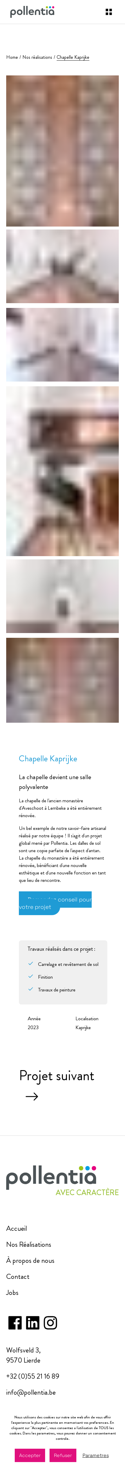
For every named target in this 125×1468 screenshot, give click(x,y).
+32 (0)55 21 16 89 (32, 1376)
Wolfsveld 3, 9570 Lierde (23, 1355)
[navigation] (108, 11)
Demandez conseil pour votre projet (55, 903)
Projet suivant (56, 1085)
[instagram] (33, 1318)
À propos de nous (30, 1260)
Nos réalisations (37, 57)
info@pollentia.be (31, 1392)
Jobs (12, 1292)
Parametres (96, 1455)
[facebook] (15, 1318)
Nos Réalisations (28, 1244)
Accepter (30, 1455)
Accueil (16, 1228)
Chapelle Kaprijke (73, 57)
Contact (17, 1276)
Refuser (63, 1455)
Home (12, 57)
